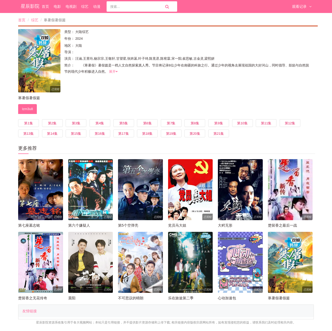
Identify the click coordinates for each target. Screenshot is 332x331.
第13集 (28, 134)
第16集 (100, 134)
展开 (113, 71)
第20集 (195, 134)
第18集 (147, 134)
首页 (45, 6)
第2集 (52, 123)
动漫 (96, 6)
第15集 (76, 134)
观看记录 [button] (302, 6)
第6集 (147, 123)
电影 (57, 6)
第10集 (242, 123)
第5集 (123, 123)
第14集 (52, 134)
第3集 (76, 123)
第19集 (171, 134)
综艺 (84, 6)
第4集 (99, 123)
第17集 (123, 134)
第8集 (195, 123)
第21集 (218, 134)
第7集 (171, 123)
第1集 (28, 123)
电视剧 (71, 6)
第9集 (218, 123)
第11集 (266, 123)
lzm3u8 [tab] (27, 109)
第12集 (290, 123)
